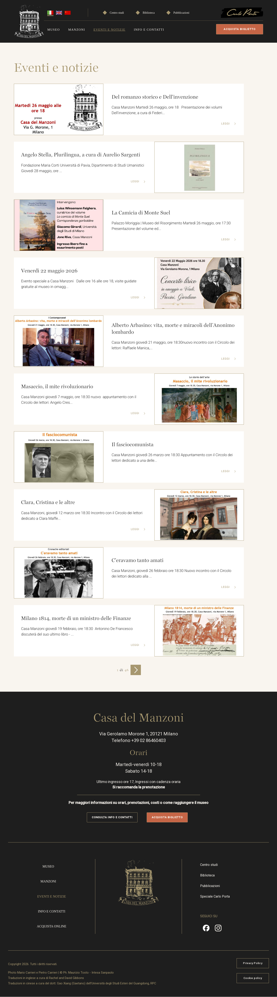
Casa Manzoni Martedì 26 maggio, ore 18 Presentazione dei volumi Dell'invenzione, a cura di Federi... (167, 110)
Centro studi (116, 12)
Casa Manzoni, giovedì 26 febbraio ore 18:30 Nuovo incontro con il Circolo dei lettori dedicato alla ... (171, 574)
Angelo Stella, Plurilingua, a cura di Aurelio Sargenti (80, 155)
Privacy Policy (250, 963)
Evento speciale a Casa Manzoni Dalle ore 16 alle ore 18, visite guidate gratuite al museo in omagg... (79, 284)
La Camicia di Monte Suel (141, 213)
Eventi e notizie (109, 29)
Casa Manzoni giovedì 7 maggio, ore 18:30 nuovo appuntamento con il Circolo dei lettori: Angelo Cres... (78, 400)
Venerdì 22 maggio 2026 (49, 271)
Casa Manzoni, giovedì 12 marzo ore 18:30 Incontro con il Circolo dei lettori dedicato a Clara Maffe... (82, 516)
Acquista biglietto (240, 29)
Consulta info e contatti (112, 817)
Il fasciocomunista (133, 444)
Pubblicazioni (180, 12)
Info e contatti (148, 29)
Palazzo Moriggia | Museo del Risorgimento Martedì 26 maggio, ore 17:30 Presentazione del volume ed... (172, 226)
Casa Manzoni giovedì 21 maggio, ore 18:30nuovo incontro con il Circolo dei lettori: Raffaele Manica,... (173, 345)
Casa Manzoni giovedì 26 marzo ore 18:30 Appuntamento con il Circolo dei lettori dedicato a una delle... (172, 458)
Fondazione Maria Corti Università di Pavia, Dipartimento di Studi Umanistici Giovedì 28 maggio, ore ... (82, 168)
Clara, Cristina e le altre (48, 502)
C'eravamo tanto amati (137, 560)
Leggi (226, 123)
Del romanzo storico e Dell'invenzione (155, 97)
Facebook (205, 929)
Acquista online (53, 926)
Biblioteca (148, 12)
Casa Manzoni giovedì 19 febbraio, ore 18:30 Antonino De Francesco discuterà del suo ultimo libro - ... (77, 632)
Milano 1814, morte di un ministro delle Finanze (76, 618)
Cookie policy (250, 978)
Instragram (217, 929)
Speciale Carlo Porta (214, 896)
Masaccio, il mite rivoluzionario (57, 386)
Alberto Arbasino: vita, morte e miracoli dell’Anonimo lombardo (173, 328)
